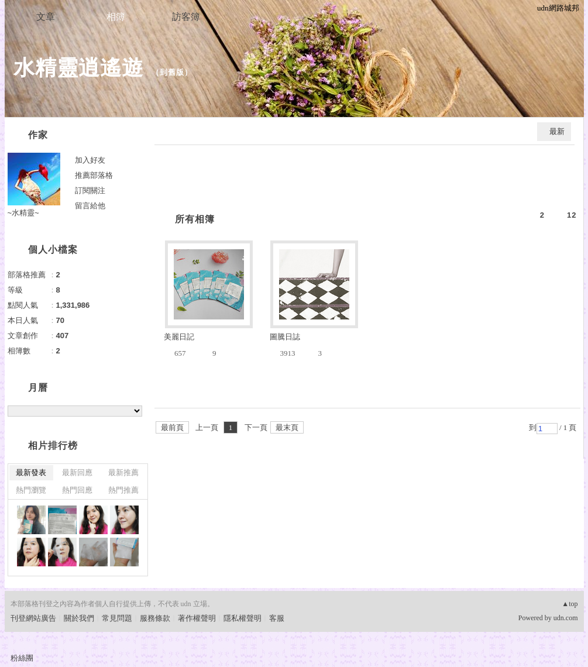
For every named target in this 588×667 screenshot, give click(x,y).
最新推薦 (123, 472)
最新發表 (31, 472)
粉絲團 (22, 658)
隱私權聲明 (242, 618)
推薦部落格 (94, 175)
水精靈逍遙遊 (78, 68)
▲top (569, 604)
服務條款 (155, 618)
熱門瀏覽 (31, 490)
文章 (45, 17)
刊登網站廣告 (33, 618)
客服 (276, 618)
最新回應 (77, 472)
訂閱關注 (90, 190)
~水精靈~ (23, 212)
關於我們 (79, 618)
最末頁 (287, 427)
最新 (557, 131)
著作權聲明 (197, 618)
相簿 (115, 17)
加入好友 (90, 160)
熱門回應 (77, 490)
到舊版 (172, 72)
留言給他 (90, 205)
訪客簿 (186, 17)
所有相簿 (195, 219)
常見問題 (117, 618)
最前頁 (172, 427)
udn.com (565, 618)
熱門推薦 (123, 490)
